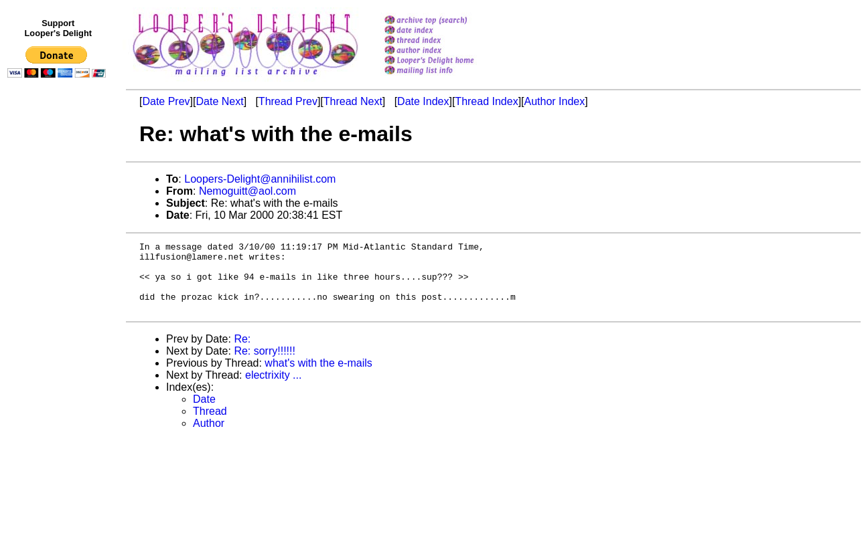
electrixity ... (273, 389)
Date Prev (166, 101)
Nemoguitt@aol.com (247, 191)
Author (208, 437)
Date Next (219, 101)
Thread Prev (288, 101)
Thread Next (352, 101)
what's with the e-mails (318, 377)
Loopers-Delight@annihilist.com (260, 179)
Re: (242, 353)
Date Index (423, 101)
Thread (210, 425)
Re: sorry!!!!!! (264, 365)
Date (204, 413)
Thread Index (486, 101)
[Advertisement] (59, 359)
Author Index (554, 101)
